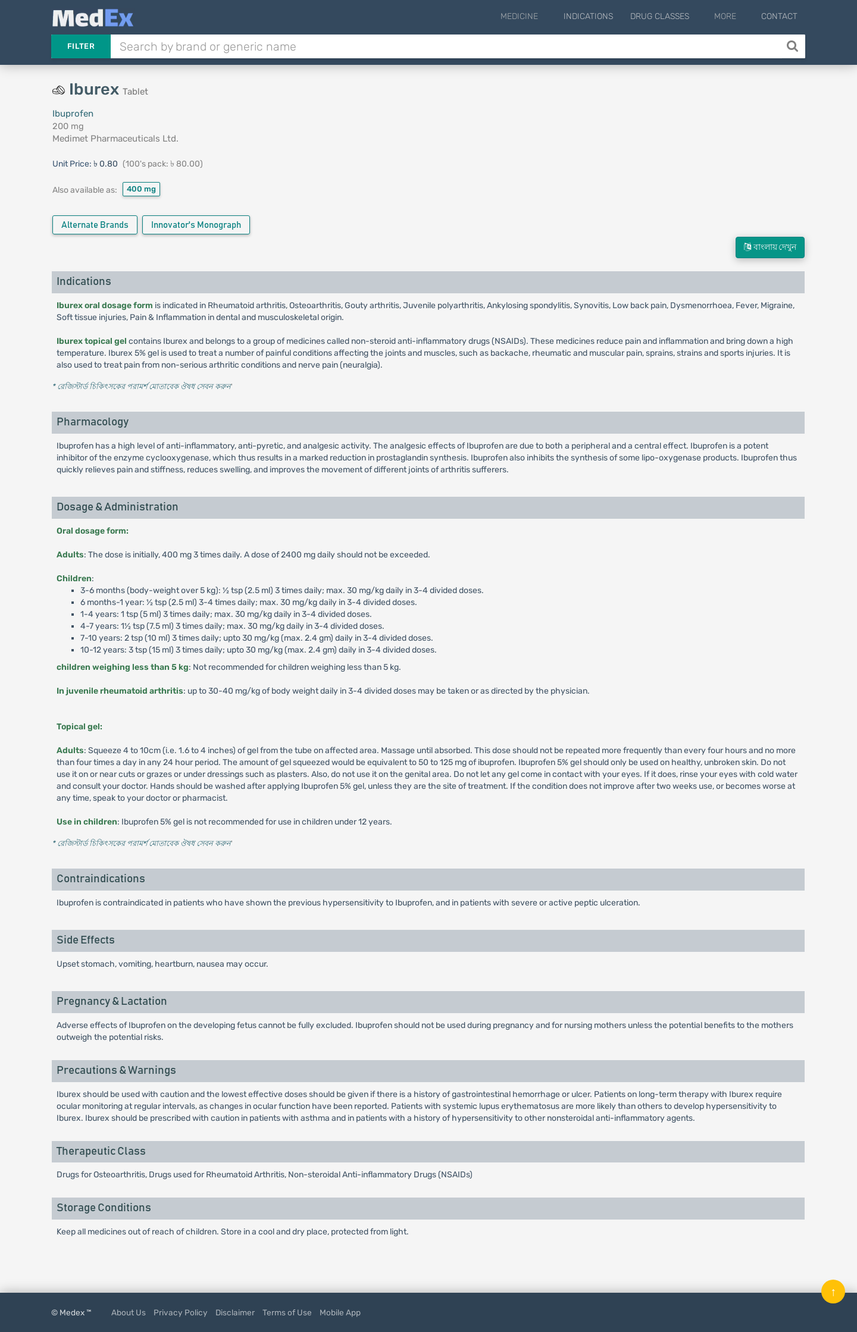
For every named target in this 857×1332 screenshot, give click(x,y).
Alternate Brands (95, 225)
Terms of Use (287, 1312)
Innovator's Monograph (196, 225)
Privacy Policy (181, 1312)
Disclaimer (235, 1312)
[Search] (793, 46)
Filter (81, 46)
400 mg (141, 188)
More (733, 16)
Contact (779, 16)
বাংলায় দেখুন (770, 247)
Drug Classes (675, 16)
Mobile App (340, 1312)
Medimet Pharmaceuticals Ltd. (115, 138)
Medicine (543, 16)
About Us (128, 1312)
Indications (603, 16)
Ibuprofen (72, 113)
